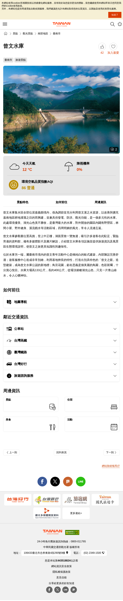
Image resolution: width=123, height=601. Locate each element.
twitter (55, 481)
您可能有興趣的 (120, 24)
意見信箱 (61, 577)
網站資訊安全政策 (61, 566)
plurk (73, 590)
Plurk (68, 481)
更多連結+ (76, 513)
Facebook (49, 590)
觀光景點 (28, 33)
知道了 (114, 15)
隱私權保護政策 (61, 571)
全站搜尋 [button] (112, 24)
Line (65, 590)
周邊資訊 (100, 202)
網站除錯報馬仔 (111, 466)
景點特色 (22, 202)
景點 (15, 33)
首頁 (5, 33)
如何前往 (61, 202)
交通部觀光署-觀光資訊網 (61, 24)
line (81, 481)
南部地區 (43, 33)
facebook (42, 481)
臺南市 (57, 33)
